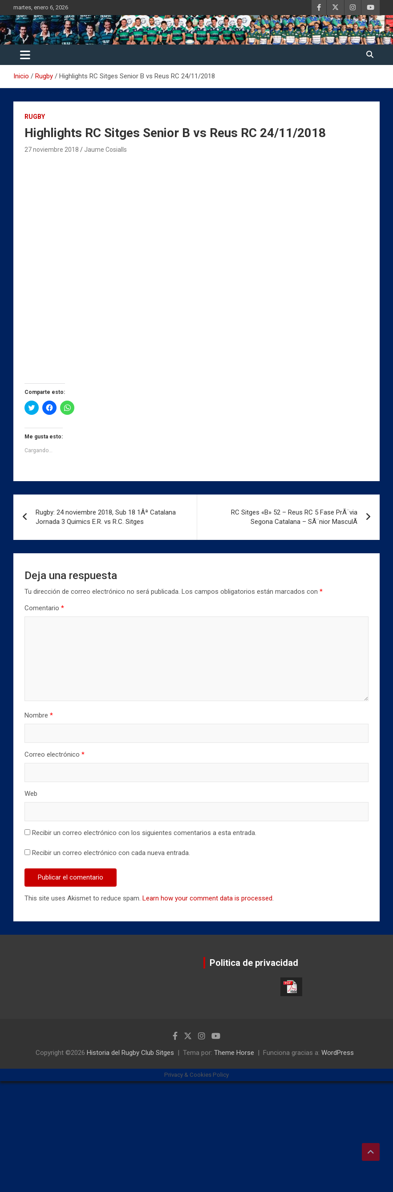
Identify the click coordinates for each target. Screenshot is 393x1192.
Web (30, 794)
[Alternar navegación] (25, 55)
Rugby (34, 116)
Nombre (38, 715)
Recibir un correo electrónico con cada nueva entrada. (111, 853)
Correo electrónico (54, 754)
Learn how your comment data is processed (207, 898)
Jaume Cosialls (105, 149)
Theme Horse (234, 1053)
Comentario (44, 608)
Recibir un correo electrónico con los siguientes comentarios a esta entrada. (144, 833)
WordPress (337, 1053)
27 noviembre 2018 (51, 149)
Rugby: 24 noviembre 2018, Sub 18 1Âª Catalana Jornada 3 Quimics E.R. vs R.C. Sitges (106, 517)
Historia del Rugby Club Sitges (130, 1053)
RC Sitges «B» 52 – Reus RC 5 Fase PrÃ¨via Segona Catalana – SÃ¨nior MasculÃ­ (294, 517)
